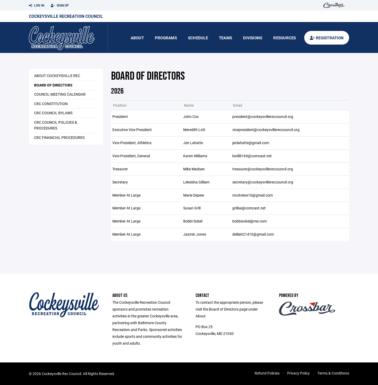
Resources (284, 37)
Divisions (252, 37)
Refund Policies (267, 373)
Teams (225, 37)
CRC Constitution (51, 103)
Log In (36, 5)
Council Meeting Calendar (60, 94)
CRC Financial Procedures (59, 137)
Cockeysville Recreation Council (66, 16)
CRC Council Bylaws (53, 112)
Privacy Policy (298, 373)
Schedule (198, 37)
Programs (166, 37)
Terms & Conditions (333, 373)
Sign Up (60, 5)
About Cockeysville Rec (57, 75)
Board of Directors (53, 85)
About (137, 37)
